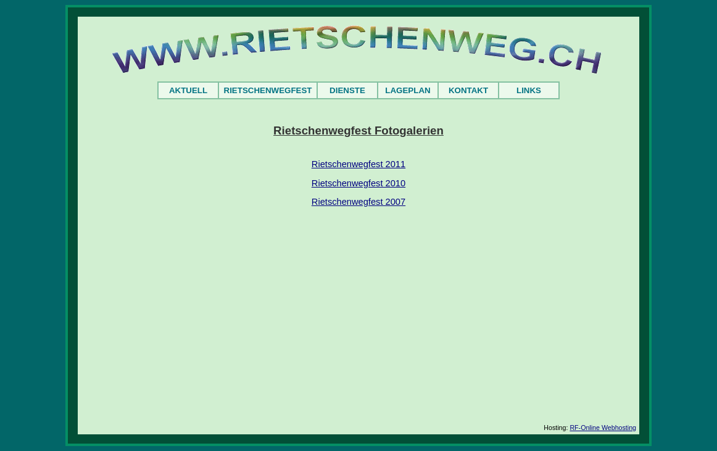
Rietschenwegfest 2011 (358, 164)
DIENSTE (347, 90)
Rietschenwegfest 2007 (358, 202)
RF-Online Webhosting (603, 427)
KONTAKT (468, 90)
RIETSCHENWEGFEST (268, 90)
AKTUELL (188, 90)
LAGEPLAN (407, 90)
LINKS (528, 90)
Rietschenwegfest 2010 (358, 183)
